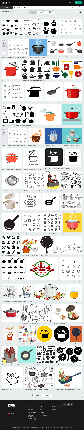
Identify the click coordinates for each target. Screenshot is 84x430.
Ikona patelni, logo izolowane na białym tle (11, 281)
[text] (47, 7)
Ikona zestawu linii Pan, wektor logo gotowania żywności (32, 36)
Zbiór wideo (30, 413)
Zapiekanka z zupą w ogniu (68, 125)
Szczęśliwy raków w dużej (7, 364)
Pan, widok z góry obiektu (7, 190)
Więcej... (39, 2)
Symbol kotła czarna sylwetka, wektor (50, 36)
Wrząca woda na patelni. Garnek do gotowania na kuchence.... (43, 57)
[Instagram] (71, 404)
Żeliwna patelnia (44, 255)
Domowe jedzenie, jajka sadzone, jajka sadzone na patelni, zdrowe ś (33, 364)
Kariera (41, 410)
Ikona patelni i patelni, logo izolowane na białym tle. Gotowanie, (16, 36)
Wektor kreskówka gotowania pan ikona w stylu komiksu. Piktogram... (17, 169)
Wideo (10, 2)
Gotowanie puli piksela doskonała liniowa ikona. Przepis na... (37, 169)
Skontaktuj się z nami (56, 406)
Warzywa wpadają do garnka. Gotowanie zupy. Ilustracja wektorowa (17, 301)
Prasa (41, 408)
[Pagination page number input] (33, 395)
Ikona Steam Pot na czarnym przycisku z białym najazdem (57, 168)
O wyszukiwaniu (31, 410)
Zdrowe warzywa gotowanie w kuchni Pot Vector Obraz (34, 255)
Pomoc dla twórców (44, 416)
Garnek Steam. (40, 343)
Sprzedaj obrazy (43, 415)
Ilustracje (21, 2)
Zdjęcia (15, 2)
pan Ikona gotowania (32, 145)
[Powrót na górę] (83, 398)
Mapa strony (54, 410)
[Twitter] (68, 404)
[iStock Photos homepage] (5, 2)
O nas (41, 406)
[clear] (72, 7)
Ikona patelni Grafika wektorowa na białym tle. (55, 102)
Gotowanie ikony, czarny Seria (8, 255)
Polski (14, 410)
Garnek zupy (37, 301)
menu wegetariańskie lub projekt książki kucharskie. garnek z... (16, 343)
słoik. (3, 80)
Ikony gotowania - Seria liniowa (29, 233)
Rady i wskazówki (31, 409)
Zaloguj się (78, 2)
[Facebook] (64, 404)
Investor (41, 409)
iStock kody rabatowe (32, 408)
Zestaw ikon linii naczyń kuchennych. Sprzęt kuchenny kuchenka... (16, 57)
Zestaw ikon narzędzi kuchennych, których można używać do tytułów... (67, 80)
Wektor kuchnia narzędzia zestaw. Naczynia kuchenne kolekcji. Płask (35, 343)
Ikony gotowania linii (6, 102)
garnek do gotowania (6, 389)
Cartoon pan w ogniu (50, 145)
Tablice (72, 2)
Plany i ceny (30, 406)
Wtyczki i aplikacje (32, 416)
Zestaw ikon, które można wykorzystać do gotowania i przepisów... (16, 125)
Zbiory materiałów (32, 412)
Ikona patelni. (28, 102)
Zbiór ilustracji (31, 415)
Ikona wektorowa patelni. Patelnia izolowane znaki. (13, 233)
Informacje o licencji (32, 418)
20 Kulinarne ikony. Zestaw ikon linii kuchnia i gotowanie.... (36, 190)
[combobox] (18, 7)
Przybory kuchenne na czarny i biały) (30, 323)
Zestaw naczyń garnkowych (59, 323)
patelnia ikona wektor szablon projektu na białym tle (53, 211)
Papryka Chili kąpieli (51, 190)
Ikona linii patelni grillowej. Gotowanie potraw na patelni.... (33, 211)
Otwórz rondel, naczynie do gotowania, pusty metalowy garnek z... (16, 211)
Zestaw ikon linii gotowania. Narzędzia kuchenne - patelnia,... (15, 145)
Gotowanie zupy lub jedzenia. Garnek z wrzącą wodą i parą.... (49, 125)
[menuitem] (10, 3)
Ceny (65, 2)
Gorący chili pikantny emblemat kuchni (35, 281)
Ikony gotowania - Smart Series (50, 233)
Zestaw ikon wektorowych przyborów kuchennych (33, 80)
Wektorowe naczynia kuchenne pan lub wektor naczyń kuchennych (16, 323)
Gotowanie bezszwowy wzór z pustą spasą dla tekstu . (66, 255)
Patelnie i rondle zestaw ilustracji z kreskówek (59, 56)
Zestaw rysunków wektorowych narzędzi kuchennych (36, 389)
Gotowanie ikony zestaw (42, 364)
